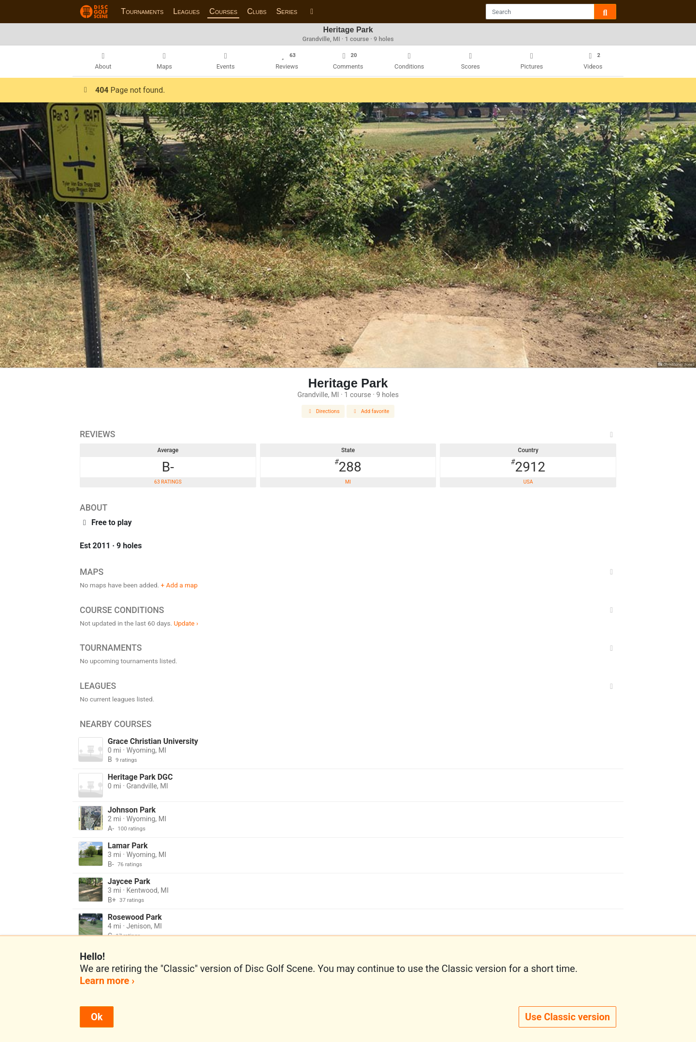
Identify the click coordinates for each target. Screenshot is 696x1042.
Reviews (348, 434)
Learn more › (107, 980)
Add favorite (371, 411)
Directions (323, 411)
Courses (223, 11)
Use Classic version (567, 1017)
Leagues (186, 11)
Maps (348, 572)
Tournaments (142, 11)
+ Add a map (179, 585)
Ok (96, 1017)
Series (286, 11)
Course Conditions (348, 610)
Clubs (256, 11)
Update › (186, 623)
